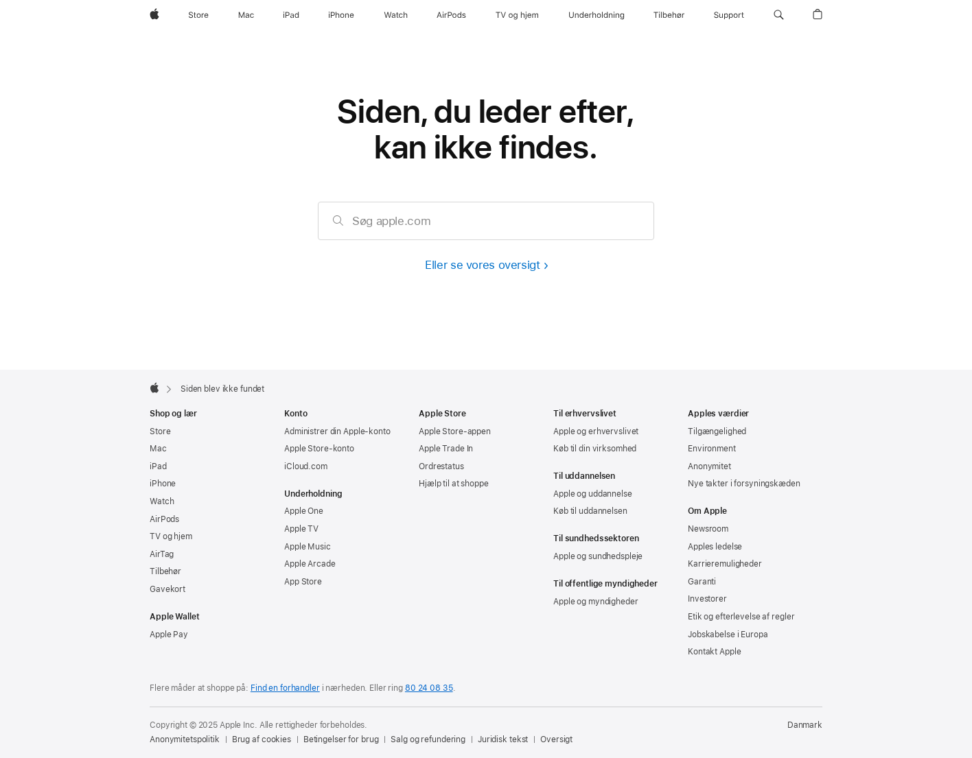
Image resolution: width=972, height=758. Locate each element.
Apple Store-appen (455, 431)
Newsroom (708, 529)
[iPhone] (341, 15)
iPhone (163, 483)
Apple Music (307, 547)
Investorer (707, 599)
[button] (778, 15)
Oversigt (556, 739)
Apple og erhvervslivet (595, 431)
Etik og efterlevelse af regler (741, 616)
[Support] (729, 15)
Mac (158, 448)
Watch (162, 501)
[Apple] (154, 15)
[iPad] (291, 15)
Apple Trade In (446, 448)
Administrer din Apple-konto (337, 431)
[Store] (198, 15)
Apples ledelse (715, 547)
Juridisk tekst (503, 739)
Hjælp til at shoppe (454, 483)
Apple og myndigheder (595, 601)
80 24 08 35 (429, 688)
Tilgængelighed (717, 431)
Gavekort (167, 589)
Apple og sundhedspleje (598, 556)
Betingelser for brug (341, 739)
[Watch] (395, 15)
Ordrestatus (441, 466)
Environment (712, 448)
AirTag (162, 554)
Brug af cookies (261, 739)
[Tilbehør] (669, 15)
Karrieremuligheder (725, 564)
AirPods (164, 519)
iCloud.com (305, 466)
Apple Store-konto (319, 448)
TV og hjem (171, 536)
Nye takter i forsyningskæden (744, 483)
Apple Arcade (310, 564)
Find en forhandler (285, 688)
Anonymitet (709, 466)
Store (160, 431)
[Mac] (246, 15)
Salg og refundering (428, 739)
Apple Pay (169, 634)
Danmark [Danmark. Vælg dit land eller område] (804, 725)
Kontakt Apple (714, 651)
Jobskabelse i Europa (728, 634)
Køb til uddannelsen (590, 511)
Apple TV (301, 529)
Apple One (303, 511)
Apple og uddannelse (592, 494)
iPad (158, 466)
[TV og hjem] (516, 15)
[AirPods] (451, 15)
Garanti (702, 582)
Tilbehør (165, 571)
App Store (303, 582)
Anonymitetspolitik (185, 739)
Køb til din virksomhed (594, 448)
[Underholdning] (596, 15)
